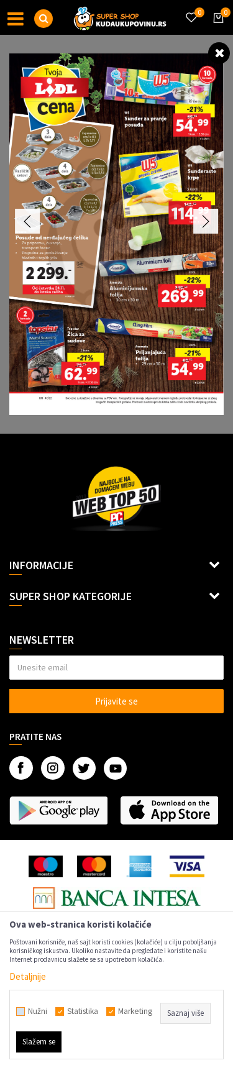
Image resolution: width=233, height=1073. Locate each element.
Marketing (135, 1011)
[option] (116, 234)
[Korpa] (216, 29)
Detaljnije (27, 976)
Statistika (82, 1011)
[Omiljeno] (190, 10)
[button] (43, 18)
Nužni (37, 1011)
